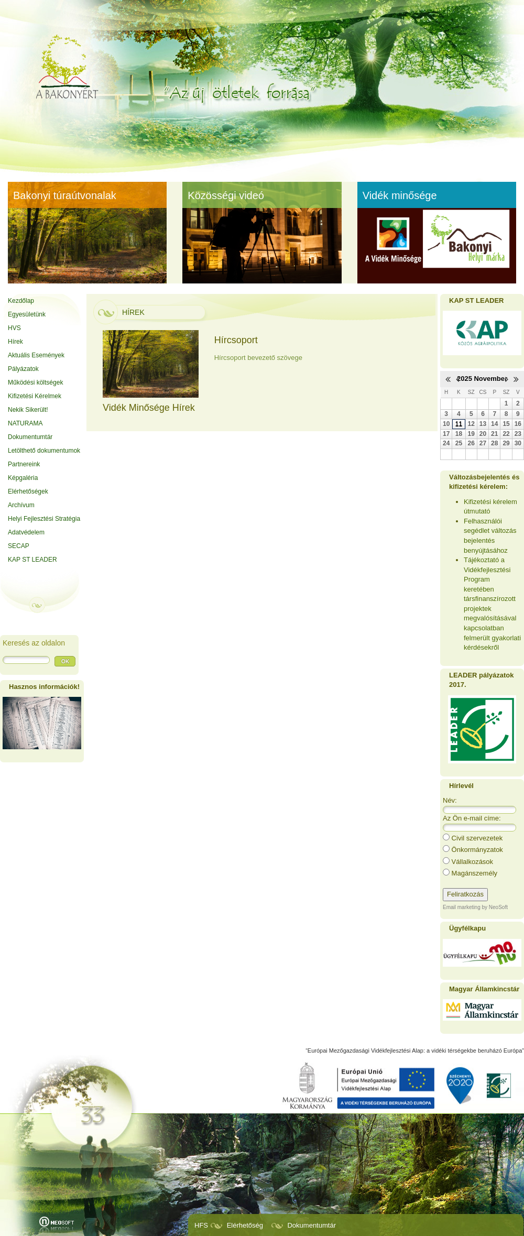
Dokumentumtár (311, 1225)
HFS (201, 1225)
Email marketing (462, 907)
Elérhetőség (245, 1225)
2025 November (482, 378)
